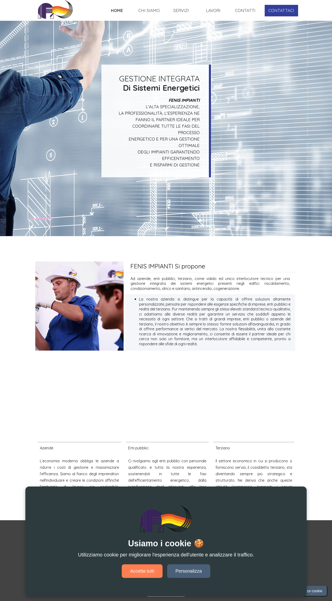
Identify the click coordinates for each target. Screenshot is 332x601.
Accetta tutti (142, 571)
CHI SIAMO (149, 10)
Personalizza (188, 571)
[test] (281, 10)
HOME (117, 10)
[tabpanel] (146, 83)
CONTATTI (245, 10)
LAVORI (213, 10)
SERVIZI (181, 10)
